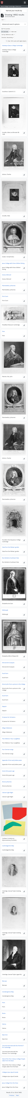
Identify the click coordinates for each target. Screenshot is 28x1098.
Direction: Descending (7, 37)
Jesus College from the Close (10, 1083)
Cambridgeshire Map (8, 846)
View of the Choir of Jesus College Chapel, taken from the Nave (13, 1060)
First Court (5, 296)
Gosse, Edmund (6, 275)
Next (17, 1095)
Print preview (6, 28)
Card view (5, 31)
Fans (3, 331)
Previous (11, 1095)
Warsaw (4, 981)
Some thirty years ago (8, 771)
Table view (12, 31)
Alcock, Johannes (7, 782)
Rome (3, 1013)
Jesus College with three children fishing (13, 263)
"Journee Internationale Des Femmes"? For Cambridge (13, 1046)
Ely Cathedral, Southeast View (10, 558)
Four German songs (7, 749)
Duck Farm (5, 673)
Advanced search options (11, 24)
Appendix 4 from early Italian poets (12, 760)
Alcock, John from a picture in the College (13, 684)
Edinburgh (5, 610)
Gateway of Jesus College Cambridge (12, 45)
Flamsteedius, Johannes (8, 285)
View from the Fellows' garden (10, 547)
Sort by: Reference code (8, 34)
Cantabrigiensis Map (8, 992)
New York (4, 1035)
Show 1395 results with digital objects (16, 41)
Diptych (4, 706)
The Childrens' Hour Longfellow (11, 739)
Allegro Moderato (7, 728)
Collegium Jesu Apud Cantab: (10, 1072)
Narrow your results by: (14, 11)
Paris (3, 1002)
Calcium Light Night (7, 792)
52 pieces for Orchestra (8, 717)
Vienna (4, 1024)
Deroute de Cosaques (8, 662)
